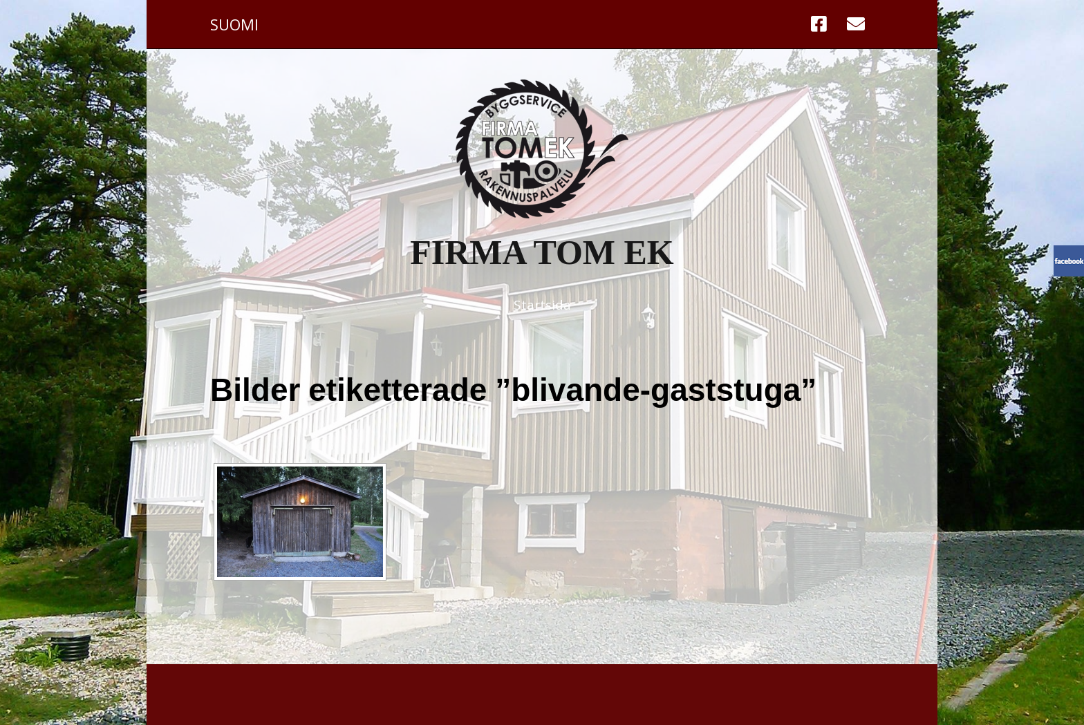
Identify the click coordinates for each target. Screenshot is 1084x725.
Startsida (542, 305)
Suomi (234, 24)
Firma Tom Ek (542, 252)
